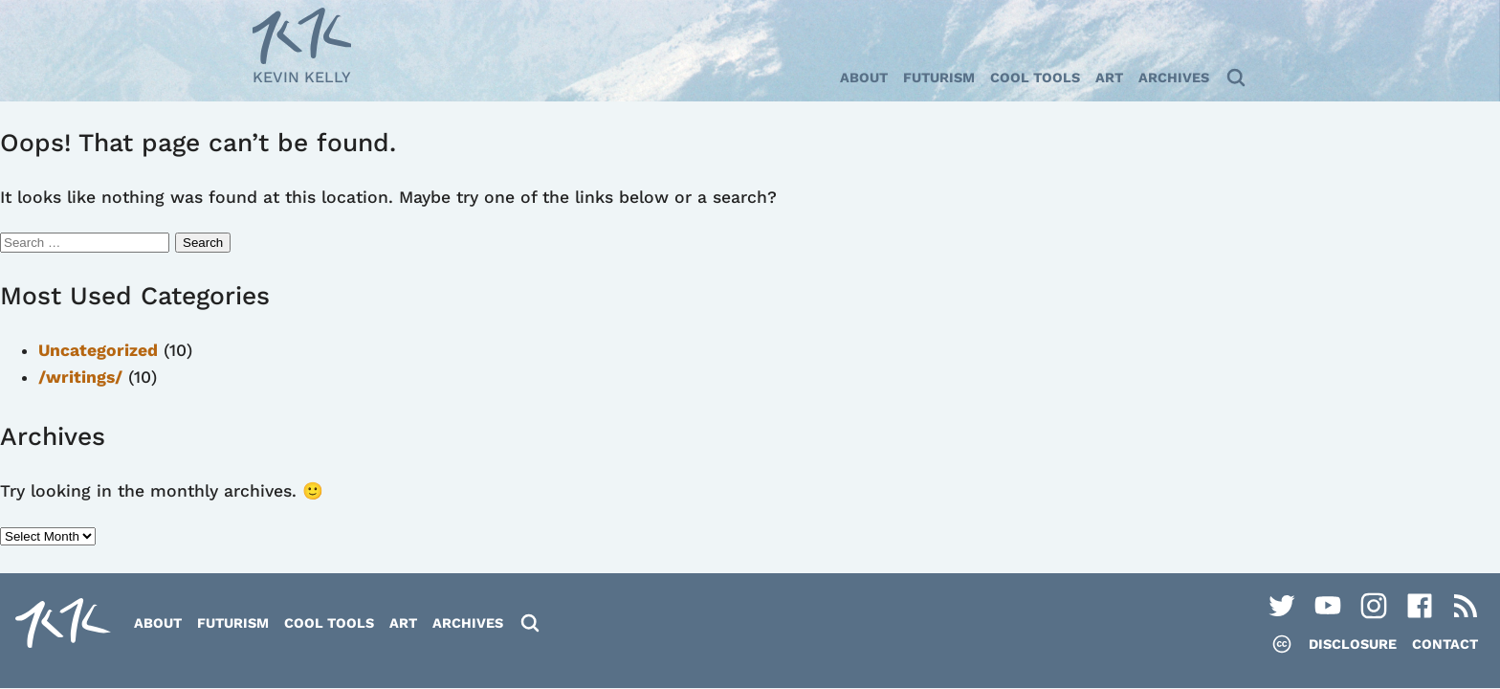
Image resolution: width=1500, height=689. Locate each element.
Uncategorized (98, 350)
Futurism (939, 77)
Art (1109, 77)
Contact (1445, 644)
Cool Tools (1035, 77)
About (864, 77)
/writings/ (80, 377)
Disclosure (1353, 644)
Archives (1173, 77)
